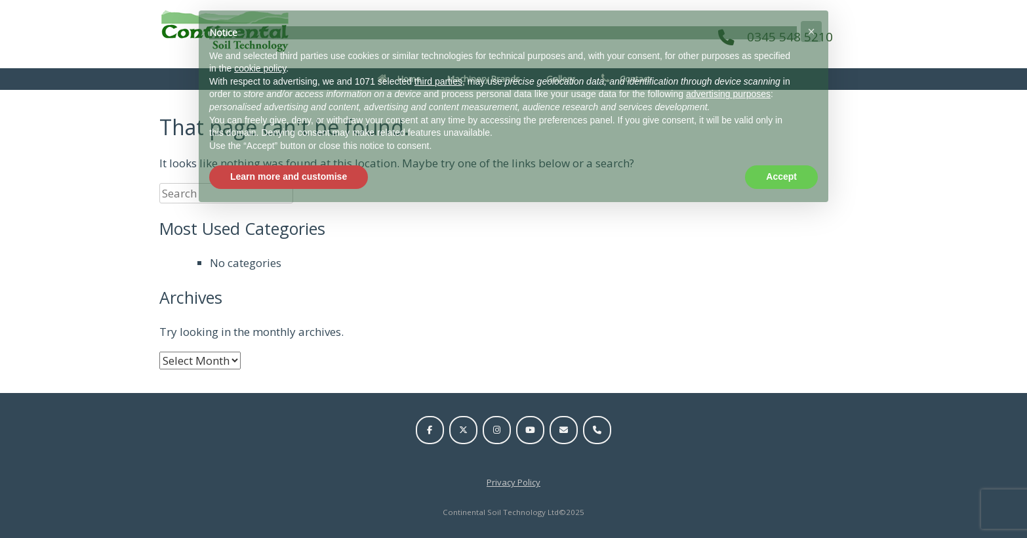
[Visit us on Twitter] (463, 430)
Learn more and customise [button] (288, 176)
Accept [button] (781, 176)
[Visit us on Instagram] (497, 430)
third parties (438, 81)
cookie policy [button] (260, 68)
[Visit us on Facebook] (430, 430)
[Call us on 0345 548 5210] (597, 430)
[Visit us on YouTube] (530, 430)
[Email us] (564, 430)
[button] (811, 31)
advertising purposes (728, 94)
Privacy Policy (513, 482)
